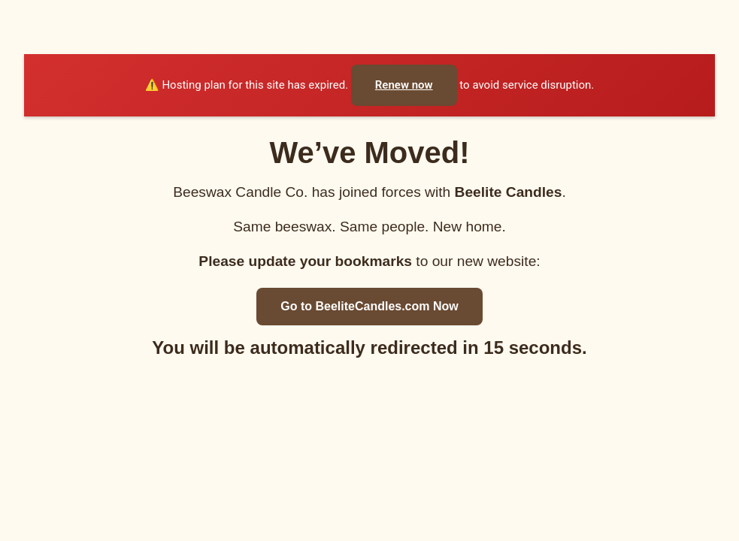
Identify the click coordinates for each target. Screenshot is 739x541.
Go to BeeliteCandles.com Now (369, 306)
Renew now (404, 85)
